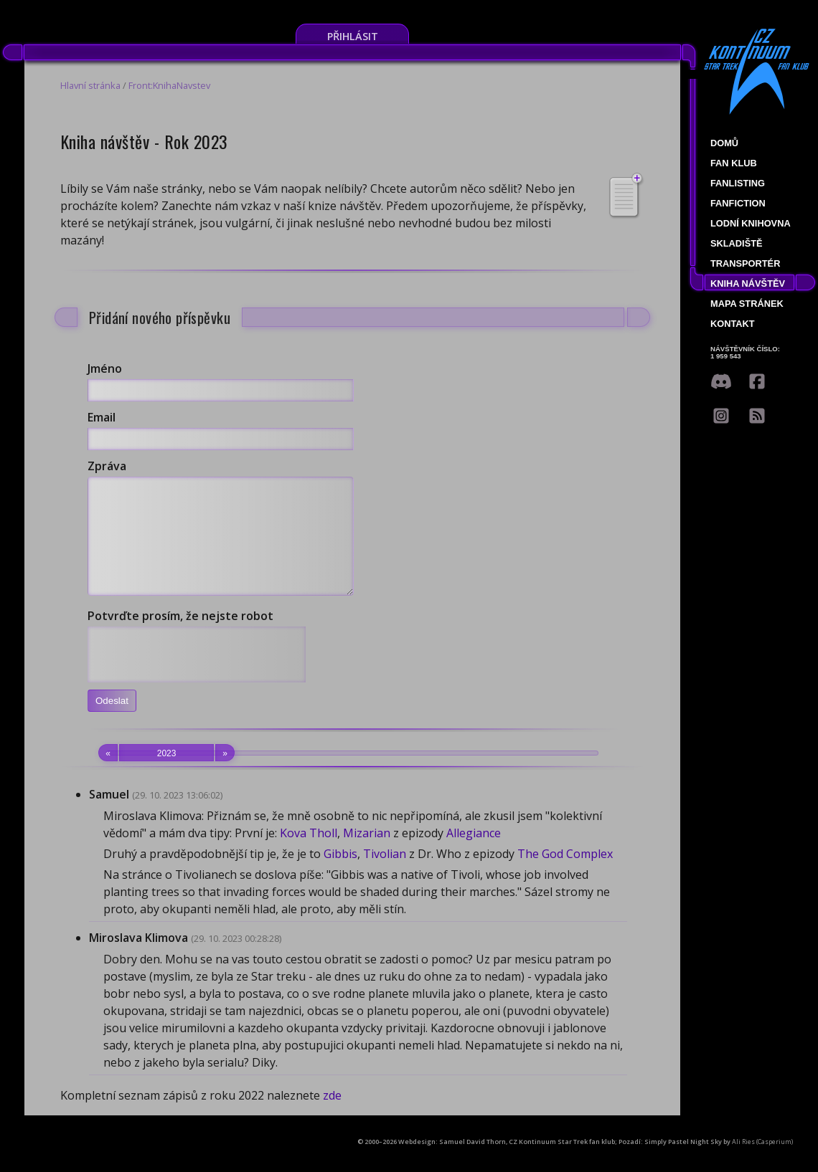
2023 (166, 774)
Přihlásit (352, 36)
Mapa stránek (747, 303)
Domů (724, 143)
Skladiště (736, 243)
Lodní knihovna (750, 223)
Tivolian (384, 875)
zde (332, 1117)
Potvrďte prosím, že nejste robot (180, 637)
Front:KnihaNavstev (169, 85)
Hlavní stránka (90, 85)
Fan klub (733, 163)
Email (102, 417)
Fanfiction (738, 203)
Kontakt (732, 323)
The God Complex (565, 875)
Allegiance (473, 854)
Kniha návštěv (747, 283)
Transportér (745, 263)
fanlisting (737, 183)
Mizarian (366, 854)
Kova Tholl (308, 854)
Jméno (105, 368)
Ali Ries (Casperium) (762, 1163)
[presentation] (197, 676)
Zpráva (107, 466)
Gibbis (340, 875)
